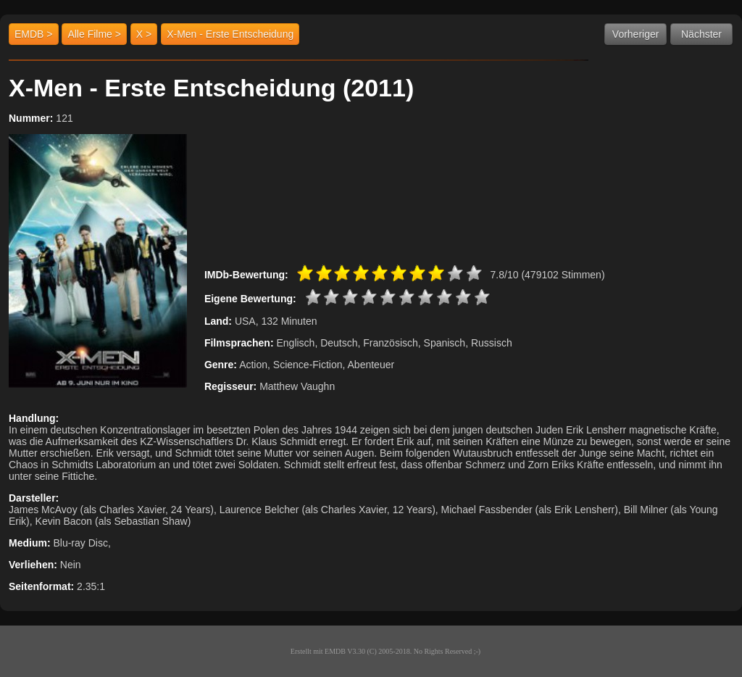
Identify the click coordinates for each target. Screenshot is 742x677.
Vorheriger (635, 34)
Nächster (701, 34)
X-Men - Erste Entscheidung (230, 34)
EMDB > (33, 34)
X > (143, 34)
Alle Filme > (94, 34)
